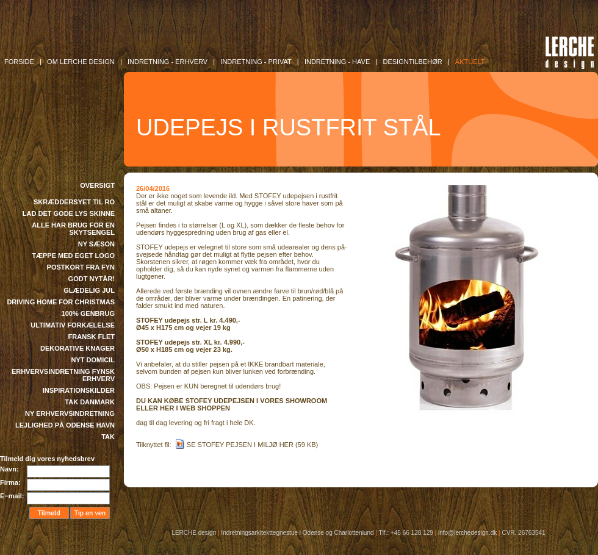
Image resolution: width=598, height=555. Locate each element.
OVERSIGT (97, 185)
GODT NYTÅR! (91, 278)
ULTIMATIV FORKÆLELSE (73, 325)
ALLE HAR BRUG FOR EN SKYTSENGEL (73, 228)
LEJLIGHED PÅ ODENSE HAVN (65, 425)
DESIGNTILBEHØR (412, 61)
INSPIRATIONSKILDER (79, 390)
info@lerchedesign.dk (467, 532)
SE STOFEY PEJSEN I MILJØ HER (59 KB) (252, 444)
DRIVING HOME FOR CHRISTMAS (61, 302)
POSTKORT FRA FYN (81, 267)
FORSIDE (19, 61)
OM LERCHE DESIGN (81, 61)
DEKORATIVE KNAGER (77, 348)
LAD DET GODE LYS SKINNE (69, 213)
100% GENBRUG (88, 313)
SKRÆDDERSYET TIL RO (74, 202)
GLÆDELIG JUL (89, 290)
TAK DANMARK (90, 402)
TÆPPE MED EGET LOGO (73, 255)
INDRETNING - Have (337, 61)
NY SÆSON (96, 244)
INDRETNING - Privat (255, 61)
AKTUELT (470, 61)
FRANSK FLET (91, 336)
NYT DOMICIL (93, 359)
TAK (108, 436)
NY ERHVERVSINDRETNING (70, 413)
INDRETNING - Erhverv (167, 61)
